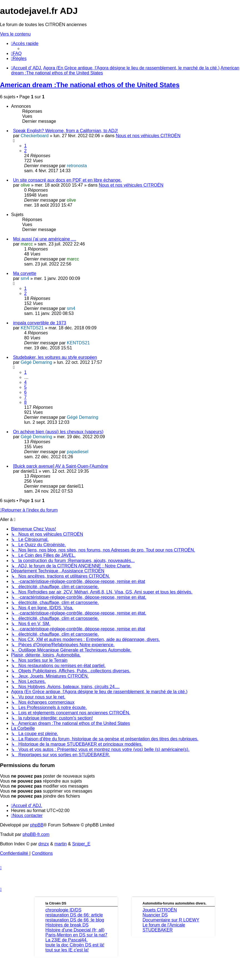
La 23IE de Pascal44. (67, 940)
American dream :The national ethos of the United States (90, 85)
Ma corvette (24, 273)
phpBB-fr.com (35, 834)
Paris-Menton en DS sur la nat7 (76, 935)
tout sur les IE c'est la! (67, 950)
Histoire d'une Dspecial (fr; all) (75, 930)
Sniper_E (81, 843)
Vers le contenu (15, 34)
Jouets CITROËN (160, 910)
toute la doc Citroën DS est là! (75, 945)
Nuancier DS (155, 915)
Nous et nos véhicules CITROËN (148, 135)
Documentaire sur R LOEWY (171, 920)
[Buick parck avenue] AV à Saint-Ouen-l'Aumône (60, 466)
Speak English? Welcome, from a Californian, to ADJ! (65, 130)
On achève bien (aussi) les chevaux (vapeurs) (58, 431)
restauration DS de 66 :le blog (75, 920)
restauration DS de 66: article (74, 915)
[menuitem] (16, 53)
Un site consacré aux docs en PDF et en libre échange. (67, 180)
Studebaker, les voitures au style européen (55, 357)
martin (60, 843)
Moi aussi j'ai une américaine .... (44, 239)
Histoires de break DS (67, 925)
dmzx (43, 843)
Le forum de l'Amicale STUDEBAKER (164, 927)
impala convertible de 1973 (39, 322)
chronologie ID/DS (64, 910)
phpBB (37, 825)
